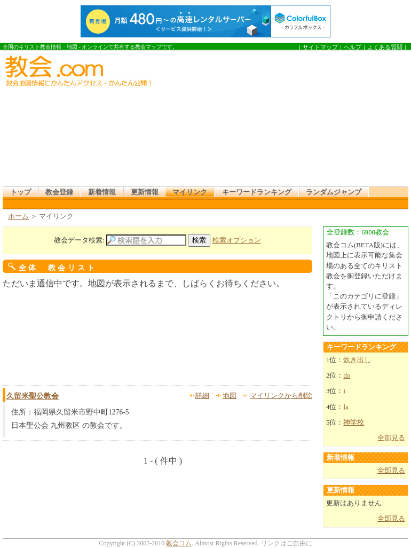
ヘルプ (352, 47)
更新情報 (145, 192)
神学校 (353, 422)
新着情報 (102, 192)
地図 (229, 396)
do (346, 375)
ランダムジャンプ (333, 192)
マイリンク (189, 192)
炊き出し (357, 360)
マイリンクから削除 (281, 396)
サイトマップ (320, 47)
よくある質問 (384, 47)
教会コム (179, 543)
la (345, 407)
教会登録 (59, 192)
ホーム (18, 216)
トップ (20, 192)
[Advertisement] (243, 119)
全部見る (391, 438)
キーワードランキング (256, 192)
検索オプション (236, 240)
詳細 (202, 396)
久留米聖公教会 (32, 396)
